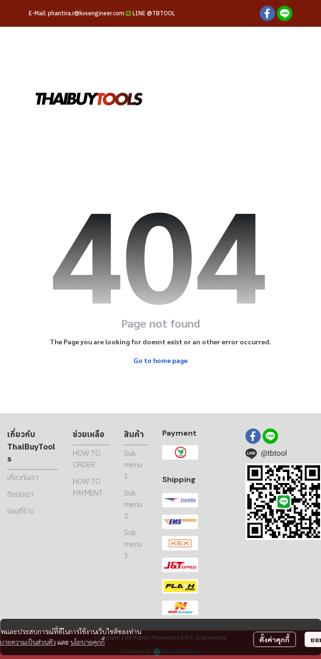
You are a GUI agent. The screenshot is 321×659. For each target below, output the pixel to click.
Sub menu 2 (133, 504)
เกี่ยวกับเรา (22, 477)
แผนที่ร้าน (20, 511)
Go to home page (160, 360)
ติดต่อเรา (20, 494)
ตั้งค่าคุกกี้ (274, 639)
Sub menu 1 (133, 465)
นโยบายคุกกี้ (87, 641)
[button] (237, 98)
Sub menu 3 (133, 544)
